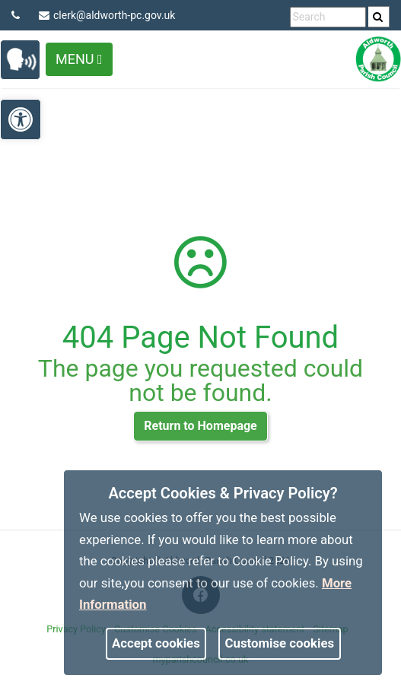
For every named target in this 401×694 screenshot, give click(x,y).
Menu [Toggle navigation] (79, 59)
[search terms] (328, 17)
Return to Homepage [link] (200, 426)
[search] (379, 16)
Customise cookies (280, 643)
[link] (378, 16)
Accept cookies (156, 643)
